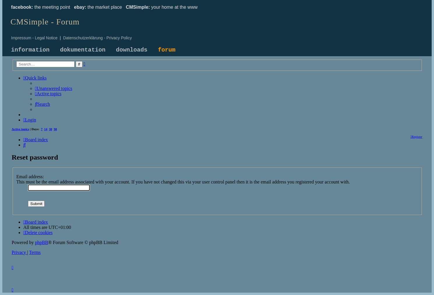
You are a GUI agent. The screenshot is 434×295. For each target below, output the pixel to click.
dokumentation (82, 50)
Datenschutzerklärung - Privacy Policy (97, 38)
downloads (131, 50)
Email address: (30, 176)
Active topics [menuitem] (20, 129)
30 (50, 129)
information (30, 50)
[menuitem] (53, 88)
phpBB (41, 242)
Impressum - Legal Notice (34, 38)
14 (45, 129)
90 (55, 129)
